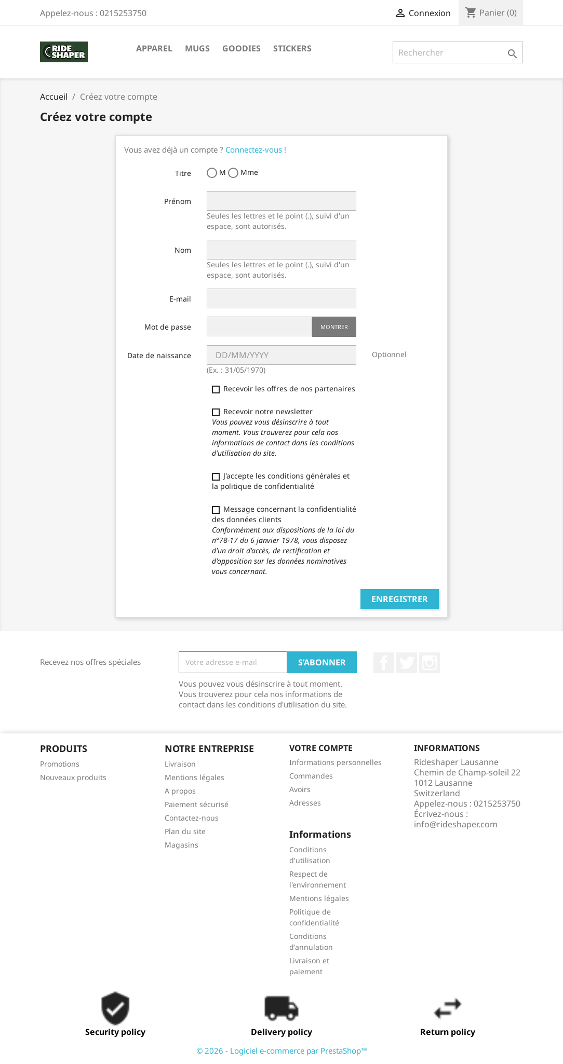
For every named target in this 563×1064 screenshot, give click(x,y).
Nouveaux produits (73, 777)
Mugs (197, 48)
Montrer (334, 327)
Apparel (154, 48)
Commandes (311, 776)
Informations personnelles (335, 762)
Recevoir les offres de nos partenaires (283, 388)
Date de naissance (159, 355)
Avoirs (300, 789)
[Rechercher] (458, 52)
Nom (183, 250)
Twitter (406, 662)
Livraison (180, 764)
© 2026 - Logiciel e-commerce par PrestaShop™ (281, 1050)
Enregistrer (399, 599)
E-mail (180, 299)
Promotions (59, 764)
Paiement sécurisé (197, 804)
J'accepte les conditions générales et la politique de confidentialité (281, 481)
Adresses (305, 803)
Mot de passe (167, 327)
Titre (183, 173)
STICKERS (292, 48)
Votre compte (321, 748)
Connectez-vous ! (255, 149)
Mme (243, 172)
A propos (180, 791)
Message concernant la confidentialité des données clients (284, 540)
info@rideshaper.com (456, 824)
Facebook (383, 662)
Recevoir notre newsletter (283, 432)
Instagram (429, 662)
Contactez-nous (192, 818)
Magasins (181, 845)
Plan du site (185, 831)
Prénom (177, 201)
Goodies (241, 48)
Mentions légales (194, 777)
